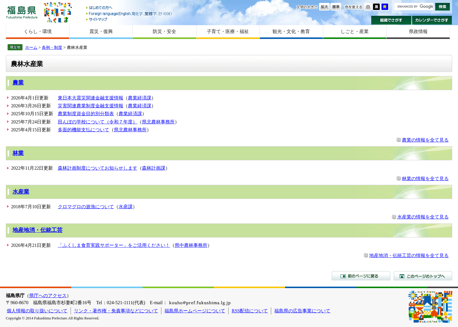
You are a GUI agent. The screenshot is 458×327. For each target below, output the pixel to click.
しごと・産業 (355, 31)
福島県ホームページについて (194, 310)
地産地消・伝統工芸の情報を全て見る (409, 255)
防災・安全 (164, 31)
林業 (18, 153)
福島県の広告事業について (302, 310)
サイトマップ (129, 19)
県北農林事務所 (158, 121)
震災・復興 (101, 31)
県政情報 (418, 31)
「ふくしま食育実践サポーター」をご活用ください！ (114, 245)
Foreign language (129, 13)
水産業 (21, 192)
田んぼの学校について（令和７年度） (97, 121)
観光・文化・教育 (291, 31)
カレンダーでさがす (432, 20)
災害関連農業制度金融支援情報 (90, 105)
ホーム (31, 47)
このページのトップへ (423, 275)
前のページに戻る (361, 275)
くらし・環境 (38, 31)
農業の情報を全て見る (425, 139)
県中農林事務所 (191, 245)
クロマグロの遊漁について (86, 206)
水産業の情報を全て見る (423, 216)
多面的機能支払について (83, 129)
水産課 (126, 206)
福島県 (22, 12)
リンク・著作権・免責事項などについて (116, 310)
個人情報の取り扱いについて (37, 310)
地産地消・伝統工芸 (38, 230)
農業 (18, 83)
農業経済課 (139, 97)
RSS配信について (250, 310)
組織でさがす (391, 20)
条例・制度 (52, 47)
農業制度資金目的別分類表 (86, 113)
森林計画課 (153, 168)
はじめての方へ (129, 8)
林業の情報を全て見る (425, 178)
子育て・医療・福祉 (228, 31)
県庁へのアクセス (48, 295)
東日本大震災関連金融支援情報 (90, 97)
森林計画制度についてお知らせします (97, 168)
